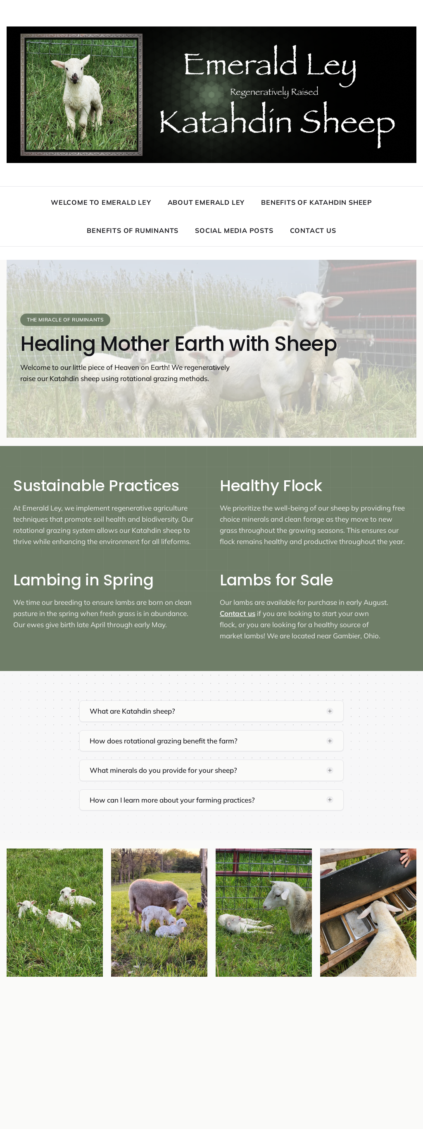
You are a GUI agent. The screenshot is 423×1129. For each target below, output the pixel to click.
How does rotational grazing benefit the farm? (164, 740)
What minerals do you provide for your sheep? (163, 770)
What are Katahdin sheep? (132, 711)
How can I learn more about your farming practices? (172, 800)
